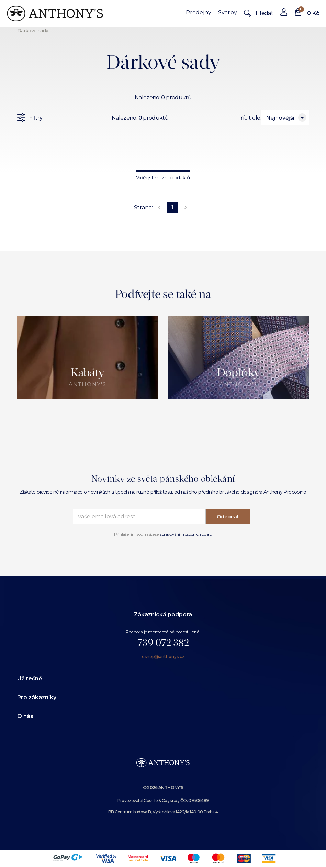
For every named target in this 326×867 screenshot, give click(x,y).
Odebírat (228, 516)
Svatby (227, 12)
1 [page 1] (172, 207)
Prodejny (198, 12)
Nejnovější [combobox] (280, 117)
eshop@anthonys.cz (163, 656)
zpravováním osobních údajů (185, 534)
